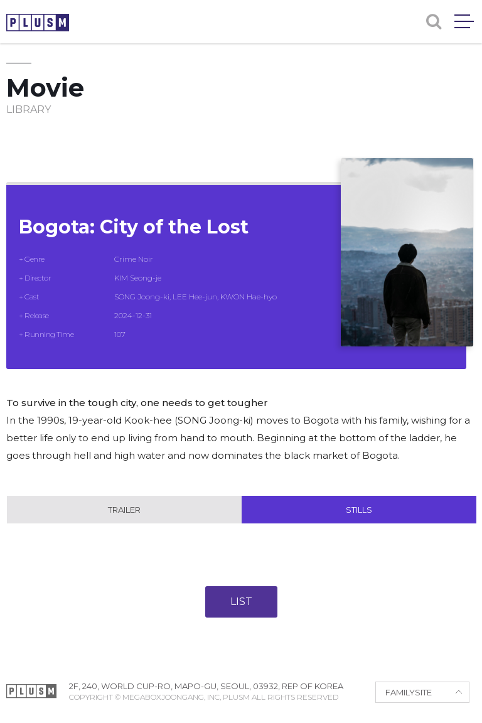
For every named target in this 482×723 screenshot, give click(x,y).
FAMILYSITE (408, 692)
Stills (359, 510)
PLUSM (37, 22)
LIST (241, 602)
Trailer (124, 510)
